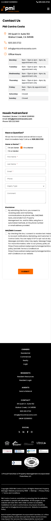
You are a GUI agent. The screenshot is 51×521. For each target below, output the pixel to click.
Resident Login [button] (25, 380)
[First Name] (25, 156)
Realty (25, 360)
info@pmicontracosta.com (22, 48)
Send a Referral (25, 391)
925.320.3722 (44, 2)
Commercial (25, 357)
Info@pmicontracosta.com (20, 119)
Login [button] (25, 364)
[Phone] (25, 178)
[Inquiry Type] (25, 186)
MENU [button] (48, 9)
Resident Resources (25, 376)
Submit (25, 271)
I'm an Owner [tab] (13, 148)
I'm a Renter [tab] (28, 148)
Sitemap (33, 491)
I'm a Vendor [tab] (13, 151)
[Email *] (25, 171)
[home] (10, 9)
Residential (25, 353)
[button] (19, 432)
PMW (26, 491)
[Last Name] (25, 164)
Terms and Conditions (11, 493)
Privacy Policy (44, 491)
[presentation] (21, 263)
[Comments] (25, 197)
